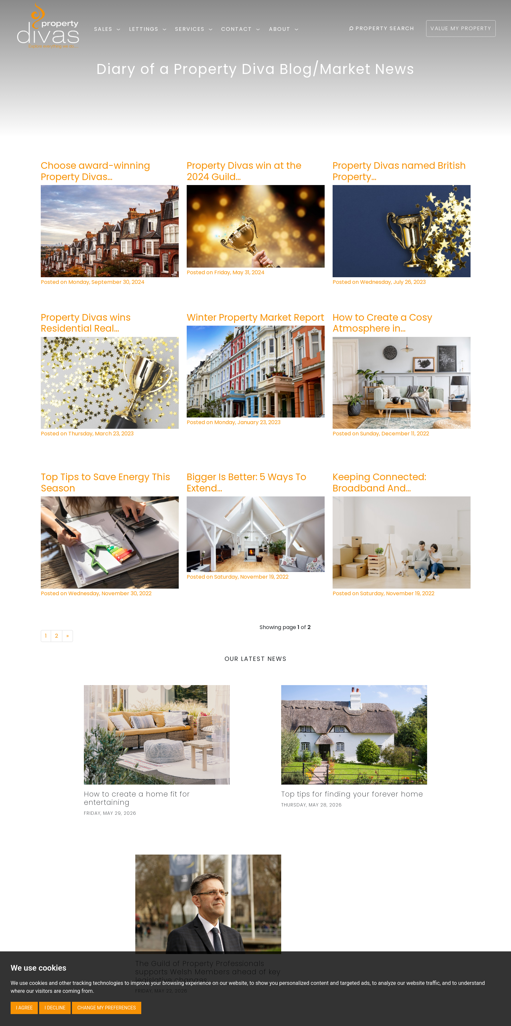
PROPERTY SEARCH (381, 28)
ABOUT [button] (284, 29)
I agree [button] (24, 1007)
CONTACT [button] (241, 29)
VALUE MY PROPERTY (460, 28)
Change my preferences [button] (106, 1007)
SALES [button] (108, 29)
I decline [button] (54, 1007)
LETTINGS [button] (148, 29)
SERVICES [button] (195, 29)
